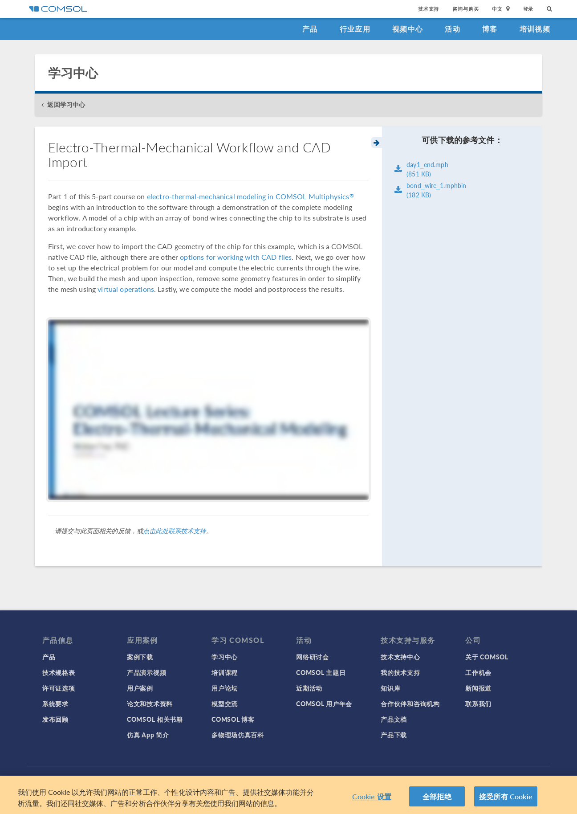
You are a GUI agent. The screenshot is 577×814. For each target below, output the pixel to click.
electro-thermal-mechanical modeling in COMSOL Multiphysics (250, 196)
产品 (310, 29)
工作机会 (478, 672)
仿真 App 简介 (148, 734)
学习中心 (224, 656)
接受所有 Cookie (505, 798)
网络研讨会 (312, 656)
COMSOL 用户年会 (324, 703)
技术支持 (428, 8)
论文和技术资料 (150, 703)
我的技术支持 (400, 672)
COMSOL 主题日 (320, 672)
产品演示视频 (146, 672)
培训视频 (535, 29)
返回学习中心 (66, 104)
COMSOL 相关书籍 (155, 719)
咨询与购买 (465, 8)
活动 (452, 29)
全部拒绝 (437, 798)
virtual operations (126, 289)
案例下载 (140, 656)
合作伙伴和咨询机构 (410, 703)
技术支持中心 (400, 656)
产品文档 (394, 719)
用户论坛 (224, 687)
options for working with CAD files (236, 257)
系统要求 (55, 703)
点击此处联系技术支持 (174, 530)
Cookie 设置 (371, 798)
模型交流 (224, 703)
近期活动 (309, 687)
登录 (528, 8)
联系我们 (478, 703)
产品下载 (394, 734)
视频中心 (407, 29)
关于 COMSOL (486, 656)
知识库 (390, 687)
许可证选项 (58, 687)
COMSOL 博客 (232, 719)
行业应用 (355, 29)
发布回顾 (55, 719)
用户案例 (140, 687)
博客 (490, 29)
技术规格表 (58, 672)
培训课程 (224, 672)
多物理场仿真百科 (237, 734)
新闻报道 (478, 687)
